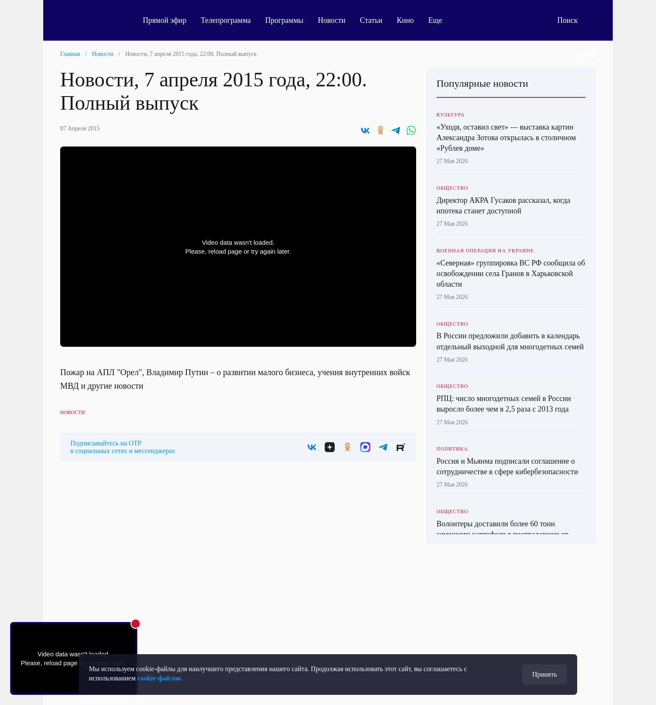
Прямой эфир (164, 20)
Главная (70, 54)
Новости (331, 20)
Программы (284, 20)
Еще (440, 20)
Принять (544, 674)
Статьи (371, 20)
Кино (405, 20)
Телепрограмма (226, 20)
